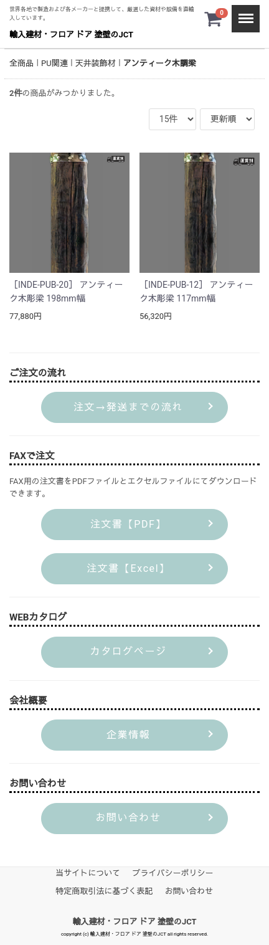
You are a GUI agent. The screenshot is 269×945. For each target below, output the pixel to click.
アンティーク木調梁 (159, 63)
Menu (242, 12)
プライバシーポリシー (173, 872)
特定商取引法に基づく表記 (104, 890)
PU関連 (54, 63)
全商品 (21, 63)
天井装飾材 (95, 63)
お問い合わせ (189, 890)
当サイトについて (87, 872)
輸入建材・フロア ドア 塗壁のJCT (71, 34)
